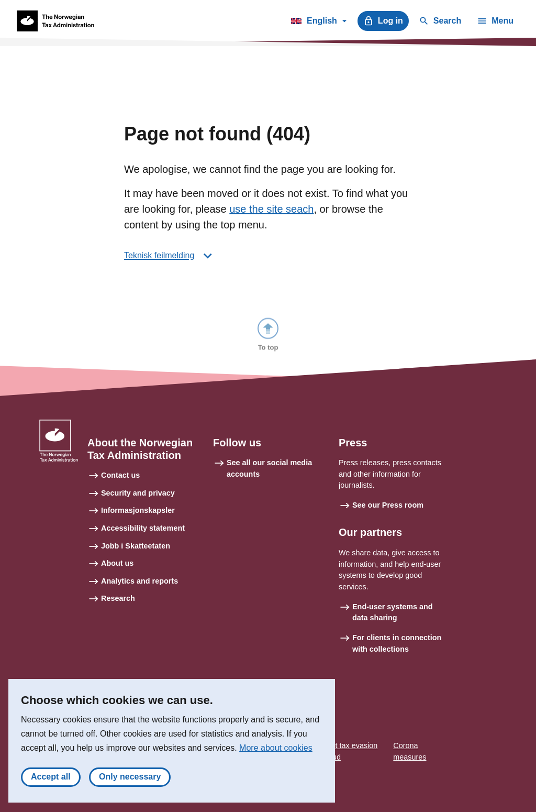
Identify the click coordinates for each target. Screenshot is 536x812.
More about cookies (275, 751)
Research (118, 598)
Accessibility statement (143, 528)
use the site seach (271, 209)
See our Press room (387, 505)
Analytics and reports (139, 581)
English (318, 22)
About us (117, 563)
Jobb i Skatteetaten (135, 546)
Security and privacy (138, 493)
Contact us (120, 475)
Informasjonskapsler (138, 510)
